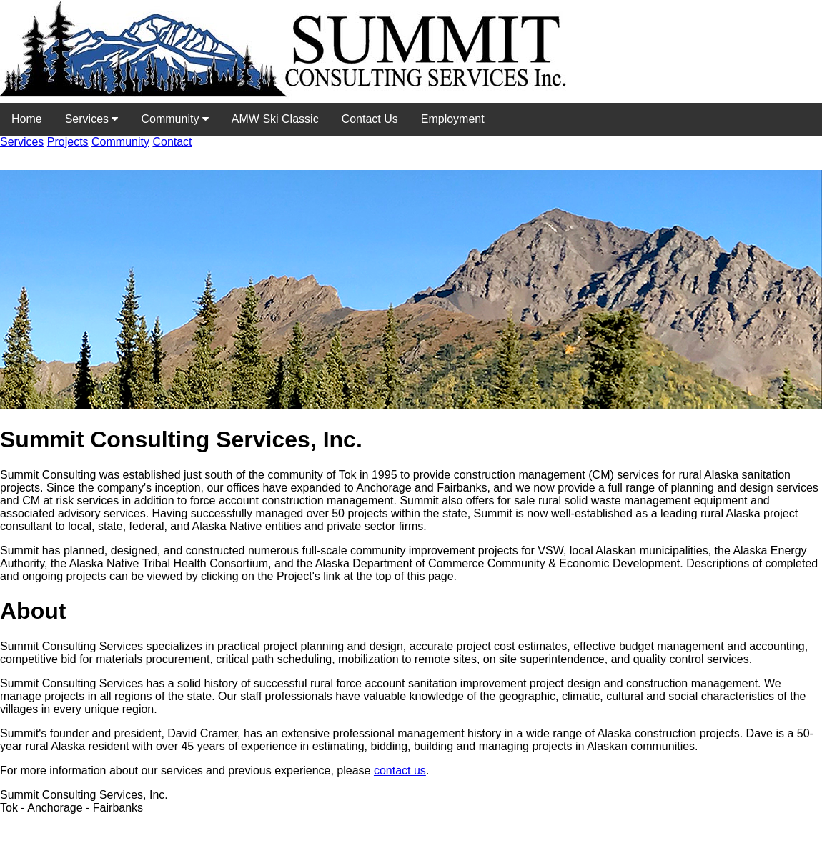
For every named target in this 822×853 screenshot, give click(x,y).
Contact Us (370, 119)
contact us (400, 770)
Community (174, 119)
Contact (172, 142)
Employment (453, 119)
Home (26, 119)
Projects (68, 142)
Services (92, 119)
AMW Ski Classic (275, 119)
